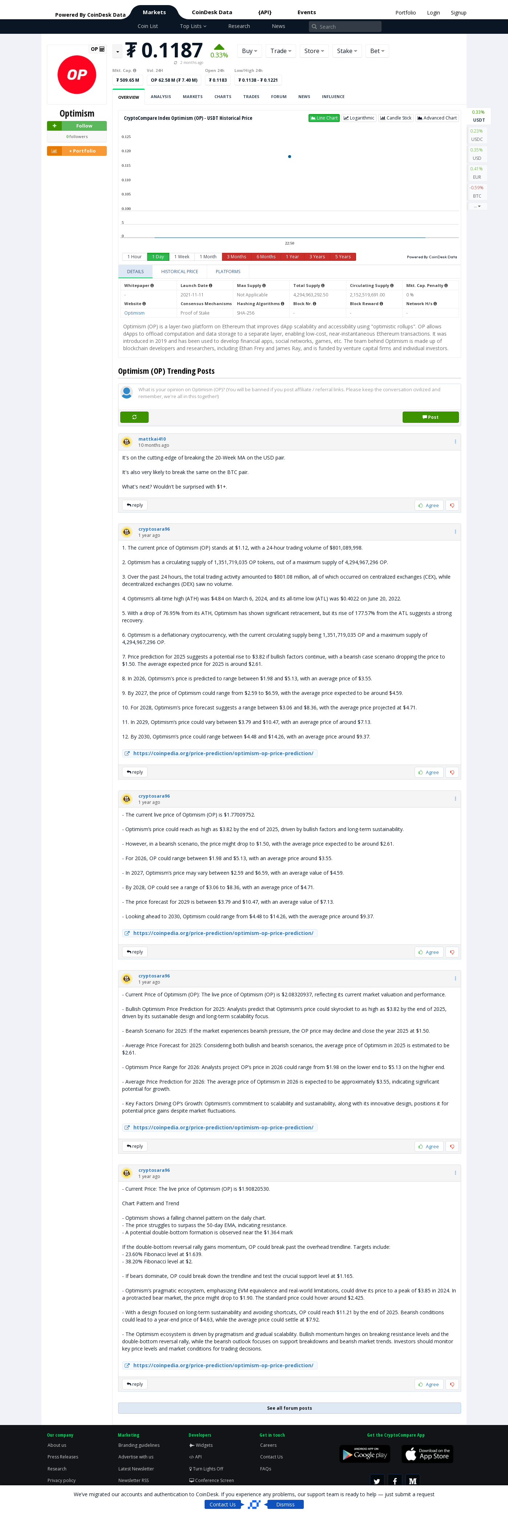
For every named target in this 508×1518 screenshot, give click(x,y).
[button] (324, 118)
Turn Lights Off (206, 1469)
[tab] (135, 271)
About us (57, 1445)
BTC (477, 191)
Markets (154, 12)
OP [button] (98, 49)
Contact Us (271, 1457)
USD (477, 153)
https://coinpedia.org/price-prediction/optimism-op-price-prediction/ (218, 753)
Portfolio (405, 12)
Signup (459, 12)
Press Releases (63, 1457)
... (477, 206)
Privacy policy (62, 1480)
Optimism (134, 313)
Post (431, 417)
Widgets (201, 1445)
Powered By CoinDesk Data (432, 256)
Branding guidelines (139, 1445)
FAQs (265, 1469)
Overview (128, 97)
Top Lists (193, 26)
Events (307, 12)
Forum (279, 96)
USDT (479, 115)
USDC (477, 134)
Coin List (148, 26)
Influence (333, 96)
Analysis (161, 96)
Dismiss (285, 1504)
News (278, 26)
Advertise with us (135, 1457)
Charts (222, 96)
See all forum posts (289, 1408)
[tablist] (289, 272)
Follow (69, 125)
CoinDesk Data (212, 12)
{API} (265, 12)
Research (239, 26)
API (195, 1457)
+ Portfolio (71, 150)
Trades (251, 96)
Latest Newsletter (136, 1469)
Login (433, 12)
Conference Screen (211, 1480)
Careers (268, 1445)
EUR (477, 172)
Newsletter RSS (133, 1480)
